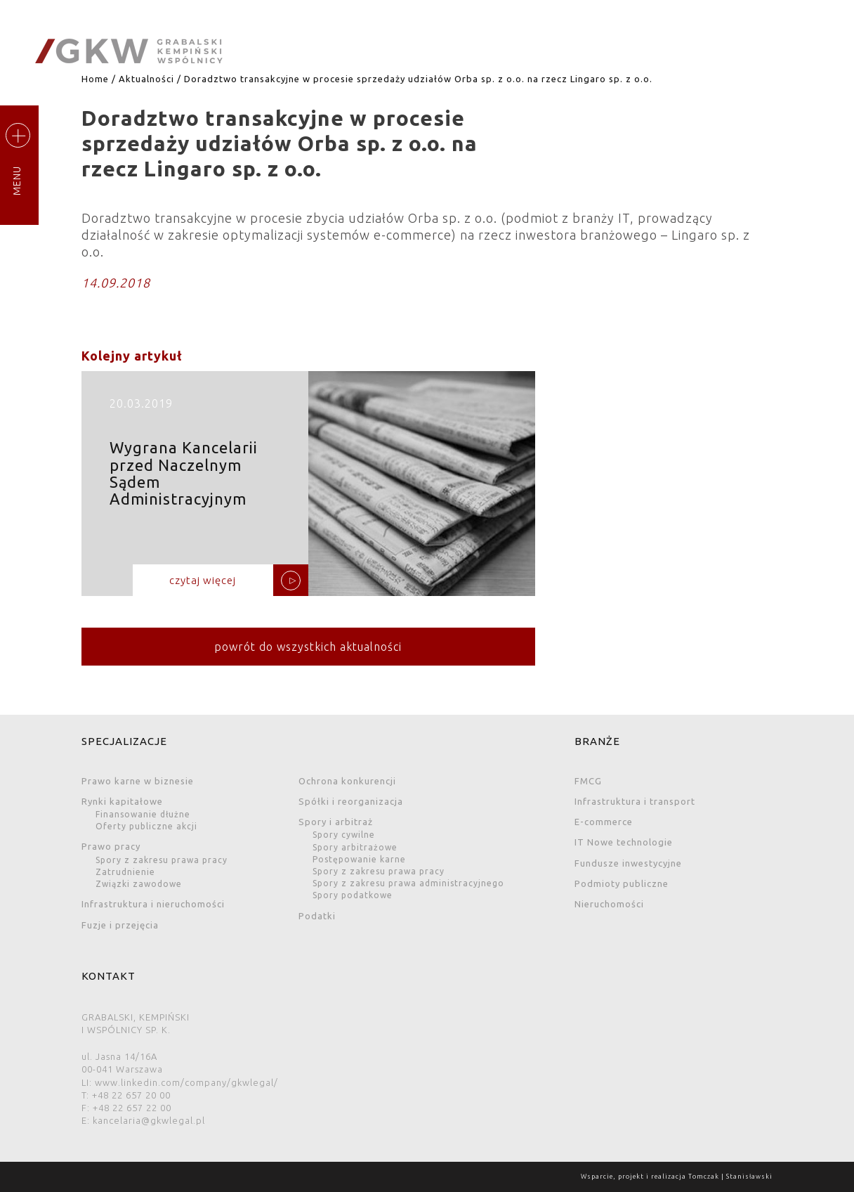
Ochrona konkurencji (347, 781)
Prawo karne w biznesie (137, 781)
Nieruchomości (609, 904)
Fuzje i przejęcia (120, 925)
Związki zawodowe (139, 883)
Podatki (317, 916)
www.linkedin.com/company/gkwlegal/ (186, 1082)
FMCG (588, 781)
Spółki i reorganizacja (350, 801)
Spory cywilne (344, 834)
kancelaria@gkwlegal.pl (149, 1120)
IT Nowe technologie (623, 842)
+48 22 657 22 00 (132, 1108)
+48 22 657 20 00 (131, 1095)
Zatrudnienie (125, 871)
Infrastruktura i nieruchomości (153, 904)
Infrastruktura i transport (634, 801)
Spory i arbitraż (335, 822)
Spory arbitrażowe (355, 847)
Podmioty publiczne (621, 883)
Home (95, 79)
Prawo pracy (110, 846)
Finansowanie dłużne (143, 814)
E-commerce (603, 822)
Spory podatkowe (353, 895)
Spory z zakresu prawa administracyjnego (408, 883)
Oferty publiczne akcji (146, 826)
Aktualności (146, 79)
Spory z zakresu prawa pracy (162, 859)
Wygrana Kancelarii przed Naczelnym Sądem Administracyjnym (308, 489)
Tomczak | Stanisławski (730, 1176)
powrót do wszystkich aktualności (308, 646)
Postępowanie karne (359, 859)
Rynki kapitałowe (122, 801)
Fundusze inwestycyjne (628, 863)
